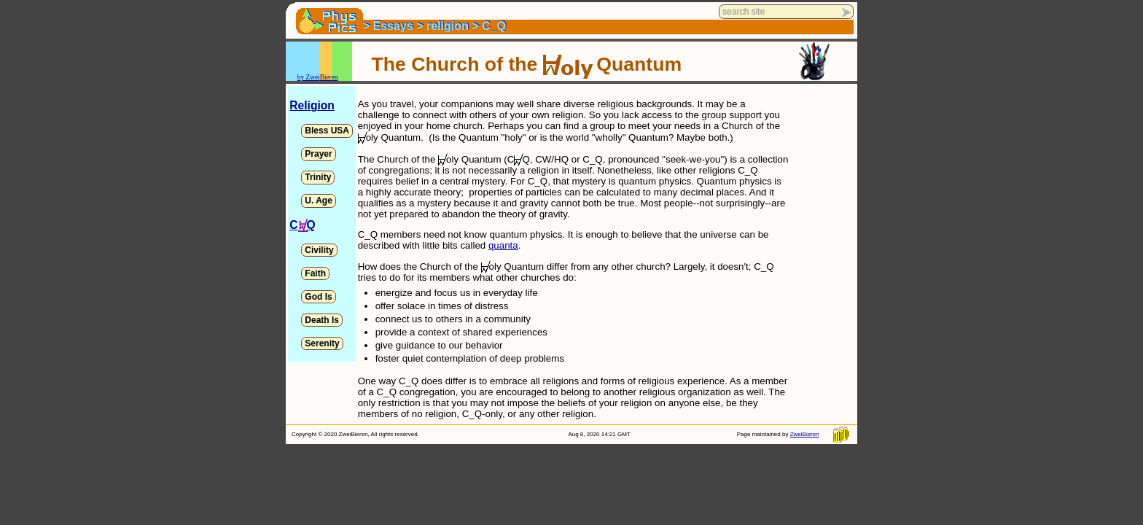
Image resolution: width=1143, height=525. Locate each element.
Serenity (322, 343)
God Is (318, 297)
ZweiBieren (804, 434)
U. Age (318, 200)
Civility (319, 250)
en (335, 77)
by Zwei (308, 77)
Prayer (318, 154)
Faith (315, 273)
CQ (302, 225)
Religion (312, 105)
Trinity (318, 177)
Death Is (322, 320)
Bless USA (327, 130)
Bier (326, 77)
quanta (503, 245)
